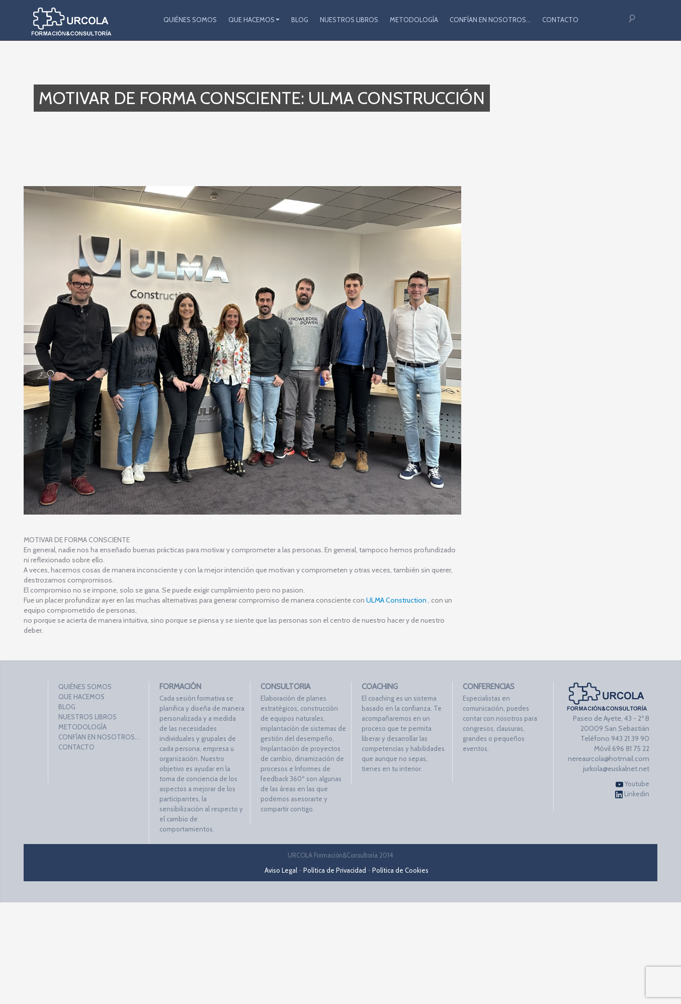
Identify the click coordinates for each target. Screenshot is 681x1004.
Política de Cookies (400, 870)
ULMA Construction (396, 600)
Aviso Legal (281, 870)
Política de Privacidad (334, 870)
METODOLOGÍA (414, 20)
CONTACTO (560, 20)
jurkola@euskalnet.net (616, 768)
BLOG (299, 20)
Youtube (632, 784)
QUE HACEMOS (254, 20)
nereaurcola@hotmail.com (608, 758)
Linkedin (632, 794)
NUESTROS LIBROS (349, 20)
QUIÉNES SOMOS (190, 20)
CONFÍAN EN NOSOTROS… (490, 20)
